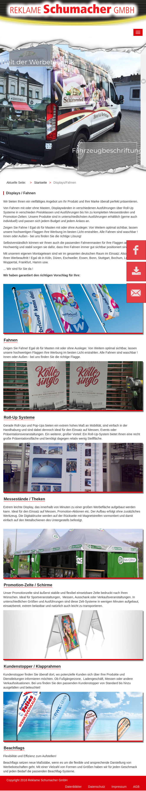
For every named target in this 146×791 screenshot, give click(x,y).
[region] (73, 108)
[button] (5, 108)
